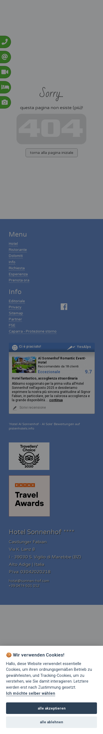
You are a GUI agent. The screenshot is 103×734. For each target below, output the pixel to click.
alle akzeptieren (52, 708)
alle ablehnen (51, 722)
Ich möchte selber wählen (30, 693)
